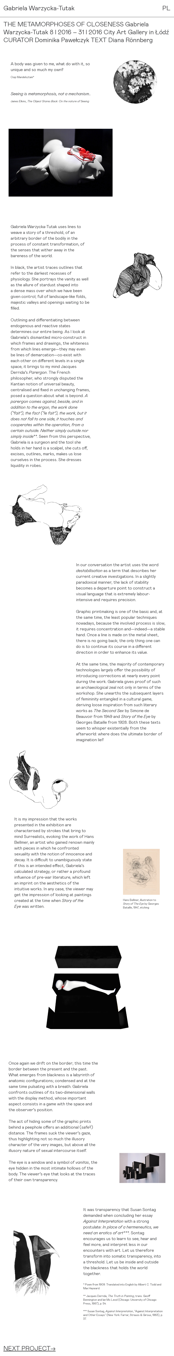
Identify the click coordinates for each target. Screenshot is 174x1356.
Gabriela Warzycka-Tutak (39, 8)
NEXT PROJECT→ (29, 1349)
